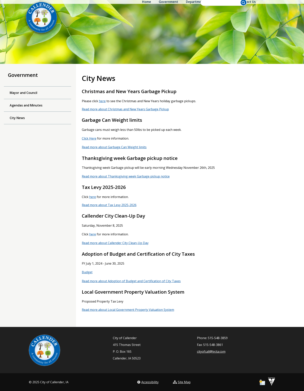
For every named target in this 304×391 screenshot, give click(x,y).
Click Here (89, 138)
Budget (87, 272)
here (102, 101)
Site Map (182, 382)
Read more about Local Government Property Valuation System (128, 310)
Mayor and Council (23, 93)
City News (17, 118)
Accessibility (148, 382)
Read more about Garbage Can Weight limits (114, 147)
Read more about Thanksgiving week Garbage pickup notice (126, 176)
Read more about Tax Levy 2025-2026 (109, 205)
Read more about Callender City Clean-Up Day (115, 243)
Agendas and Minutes (26, 105)
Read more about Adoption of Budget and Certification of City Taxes (131, 281)
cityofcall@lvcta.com (211, 351)
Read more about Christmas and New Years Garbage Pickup (125, 109)
